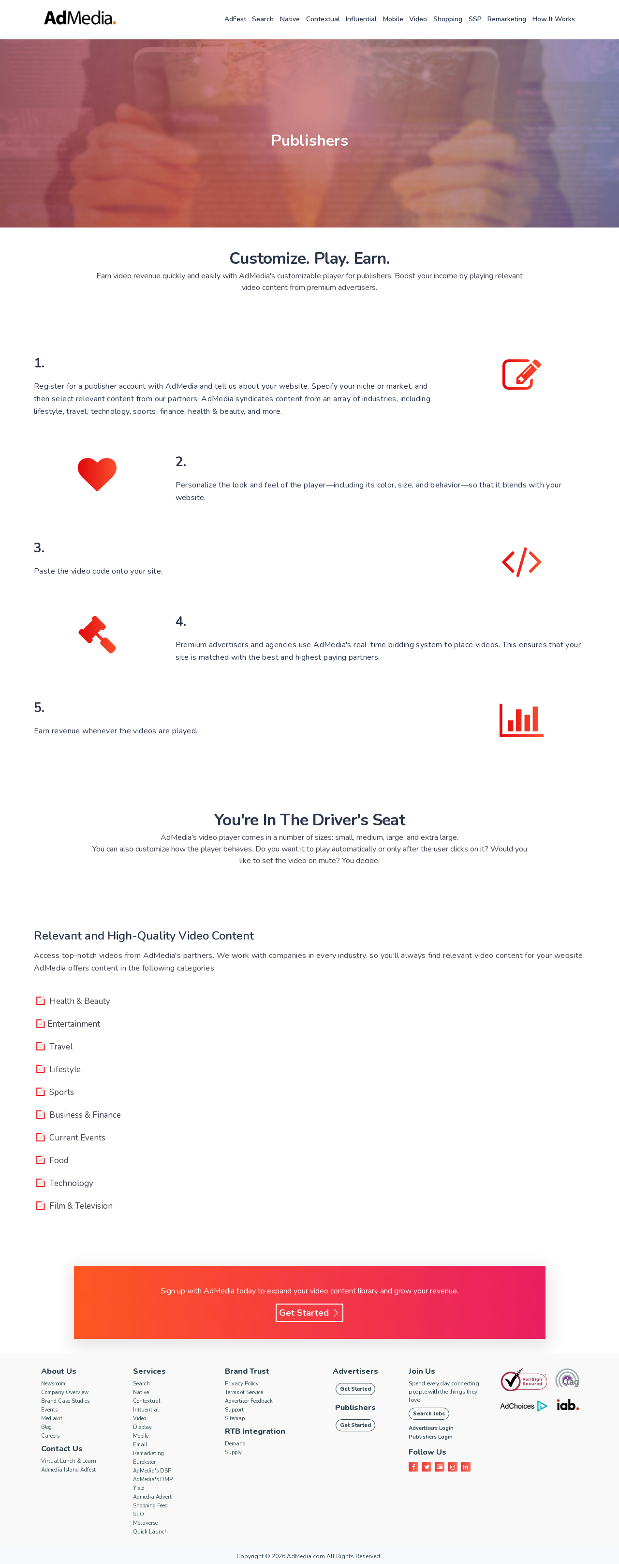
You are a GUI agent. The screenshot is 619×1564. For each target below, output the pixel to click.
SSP (475, 19)
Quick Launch (150, 1531)
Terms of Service (244, 1392)
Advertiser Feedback (249, 1401)
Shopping (447, 19)
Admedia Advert (152, 1497)
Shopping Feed (150, 1505)
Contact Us (62, 1448)
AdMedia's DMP (153, 1479)
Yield (139, 1488)
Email (140, 1444)
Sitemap (235, 1418)
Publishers (355, 1407)
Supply (233, 1452)
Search (263, 19)
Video (418, 19)
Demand (235, 1443)
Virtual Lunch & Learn (68, 1461)
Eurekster (144, 1462)
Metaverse (145, 1523)
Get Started (309, 1313)
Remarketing (506, 19)
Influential (361, 19)
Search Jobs (429, 1413)
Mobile (393, 19)
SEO (138, 1514)
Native (290, 19)
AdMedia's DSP (152, 1470)
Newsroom (53, 1383)
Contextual (323, 19)
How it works (553, 19)
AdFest (235, 19)
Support (234, 1409)
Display (142, 1427)
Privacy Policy (242, 1383)
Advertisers (355, 1371)
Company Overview (64, 1392)
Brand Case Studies (65, 1401)
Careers (50, 1436)
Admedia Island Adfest (68, 1469)
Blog (46, 1427)
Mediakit (51, 1418)
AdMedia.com (306, 1556)
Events (49, 1409)
